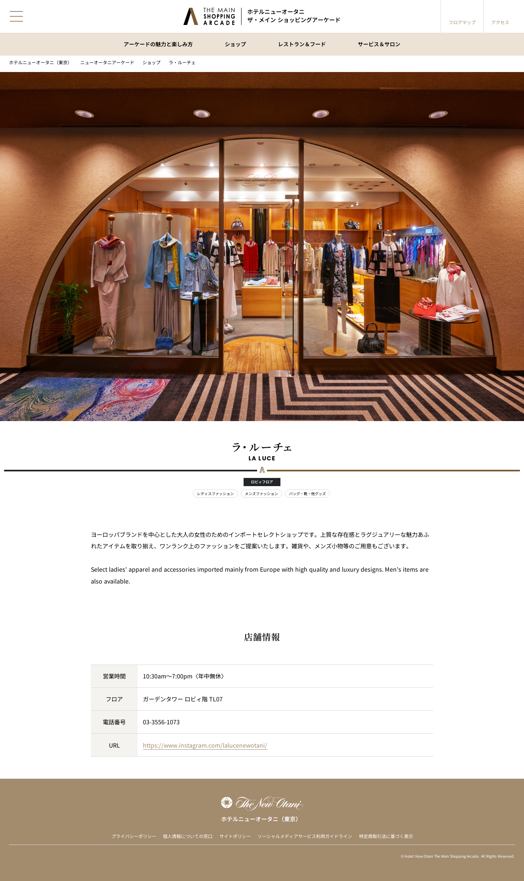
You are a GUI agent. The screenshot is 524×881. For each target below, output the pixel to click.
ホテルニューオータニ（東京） (40, 62)
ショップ (151, 62)
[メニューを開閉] (16, 16)
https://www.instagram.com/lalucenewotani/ (205, 745)
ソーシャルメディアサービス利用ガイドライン (304, 836)
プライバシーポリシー (133, 836)
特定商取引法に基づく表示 (386, 836)
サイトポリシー (235, 836)
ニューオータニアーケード (107, 62)
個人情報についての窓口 (187, 836)
